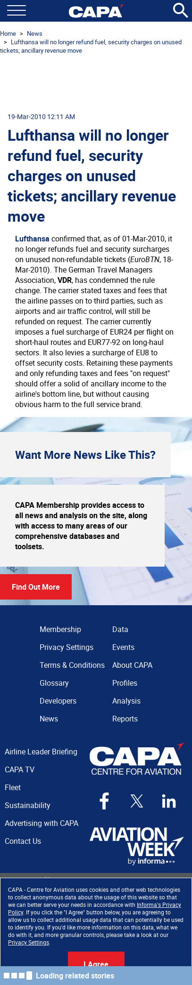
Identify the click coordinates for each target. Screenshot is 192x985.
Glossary (54, 683)
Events (123, 647)
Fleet (13, 787)
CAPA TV (19, 769)
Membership (60, 629)
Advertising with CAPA (41, 823)
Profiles (124, 683)
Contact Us (23, 841)
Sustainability (27, 805)
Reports (125, 718)
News (34, 33)
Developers (58, 701)
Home (8, 33)
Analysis (126, 701)
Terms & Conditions (72, 665)
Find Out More (36, 587)
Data (120, 629)
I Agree (96, 964)
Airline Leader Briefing (41, 751)
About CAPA (132, 665)
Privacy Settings (28, 942)
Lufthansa (32, 238)
